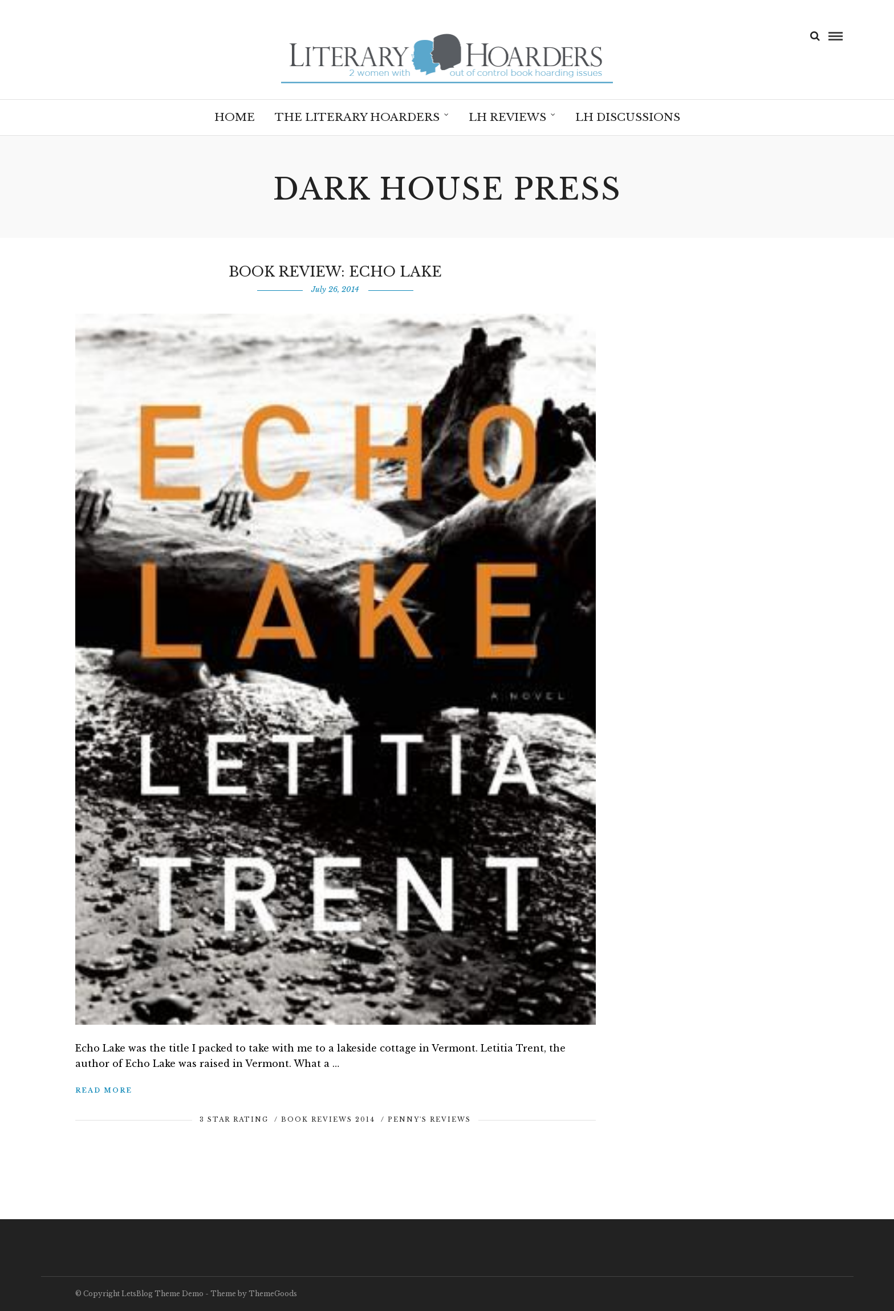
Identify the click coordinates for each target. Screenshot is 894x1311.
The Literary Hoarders (357, 117)
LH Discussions (627, 117)
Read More (103, 1090)
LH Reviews (507, 117)
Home (234, 117)
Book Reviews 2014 (328, 1119)
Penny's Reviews (429, 1119)
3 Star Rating (234, 1119)
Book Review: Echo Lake (335, 271)
